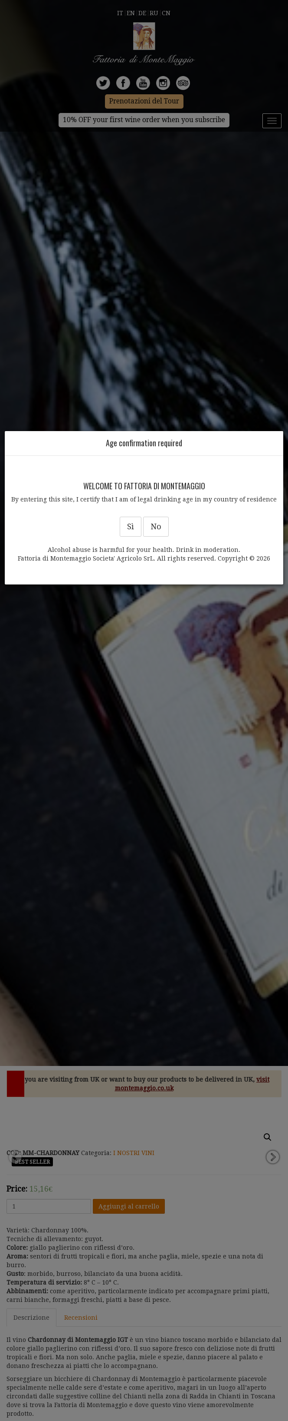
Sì (130, 526)
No (156, 526)
